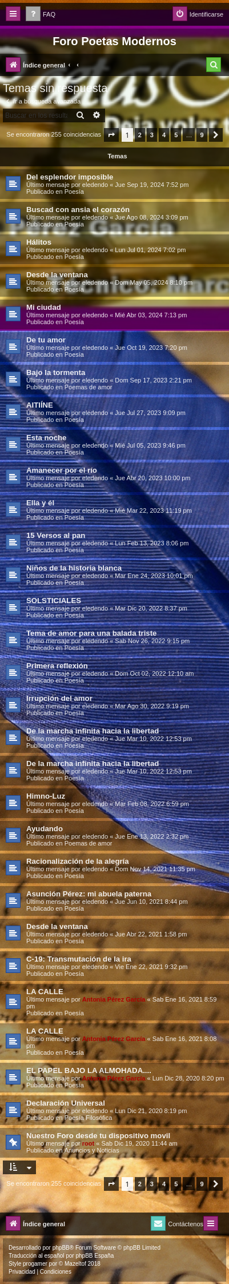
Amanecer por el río (61, 470)
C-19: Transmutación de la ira (78, 959)
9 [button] (201, 134)
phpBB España (94, 1256)
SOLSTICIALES (53, 600)
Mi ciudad (43, 307)
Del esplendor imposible (69, 177)
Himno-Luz (45, 796)
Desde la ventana (57, 274)
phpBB (61, 1248)
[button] (111, 135)
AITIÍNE (39, 405)
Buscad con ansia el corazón (78, 209)
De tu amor (46, 340)
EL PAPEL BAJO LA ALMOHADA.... (88, 1070)
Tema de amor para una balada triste (91, 633)
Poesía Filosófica (89, 1117)
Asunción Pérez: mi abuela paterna (88, 894)
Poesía (74, 191)
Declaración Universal (65, 1103)
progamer (35, 1264)
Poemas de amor (89, 387)
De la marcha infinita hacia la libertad (92, 731)
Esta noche (46, 437)
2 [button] (140, 134)
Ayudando (44, 828)
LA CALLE (44, 991)
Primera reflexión (57, 665)
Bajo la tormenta (55, 372)
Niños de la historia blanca (74, 568)
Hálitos (38, 242)
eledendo (95, 184)
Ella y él (40, 503)
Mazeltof (75, 1264)
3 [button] (152, 134)
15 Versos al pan (55, 535)
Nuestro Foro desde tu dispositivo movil (98, 1135)
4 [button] (164, 134)
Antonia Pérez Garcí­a (114, 999)
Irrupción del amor (59, 698)
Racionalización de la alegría (77, 861)
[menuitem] (40, 14)
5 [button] (176, 134)
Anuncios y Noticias (92, 1150)
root (88, 1143)
